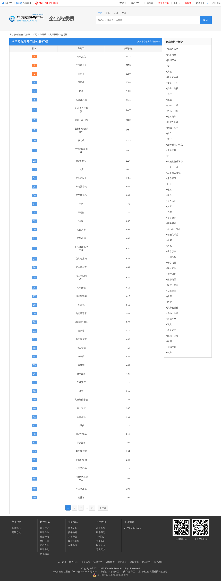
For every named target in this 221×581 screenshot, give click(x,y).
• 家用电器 (171, 279)
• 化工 (169, 189)
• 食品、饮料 (172, 313)
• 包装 (169, 94)
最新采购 (44, 549)
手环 (81, 203)
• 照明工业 (171, 60)
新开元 (177, 3)
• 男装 (169, 71)
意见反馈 (100, 549)
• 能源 (169, 296)
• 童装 (169, 139)
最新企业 (44, 532)
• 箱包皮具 (171, 150)
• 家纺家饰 (171, 268)
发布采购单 (73, 541)
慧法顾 (150, 3)
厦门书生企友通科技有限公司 (152, 571)
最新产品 (44, 528)
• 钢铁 (169, 195)
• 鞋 (167, 156)
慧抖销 (188, 3)
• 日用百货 (171, 257)
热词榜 (43, 34)
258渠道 (100, 536)
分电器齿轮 (81, 186)
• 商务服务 (171, 223)
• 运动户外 (171, 347)
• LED (169, 184)
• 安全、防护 (172, 88)
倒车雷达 (81, 348)
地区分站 (44, 541)
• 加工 (169, 206)
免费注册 (27, 3)
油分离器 (81, 229)
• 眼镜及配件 (172, 122)
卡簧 (81, 169)
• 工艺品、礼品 (173, 229)
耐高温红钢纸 (81, 322)
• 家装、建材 (172, 285)
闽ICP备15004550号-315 (84, 571)
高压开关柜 (81, 99)
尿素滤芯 (81, 442)
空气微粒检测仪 (81, 151)
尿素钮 (81, 82)
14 (92, 507)
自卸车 (81, 365)
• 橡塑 (169, 240)
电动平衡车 (81, 434)
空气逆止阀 (81, 258)
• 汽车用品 (171, 54)
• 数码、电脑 (172, 111)
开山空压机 (81, 489)
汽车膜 (81, 356)
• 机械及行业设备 (174, 161)
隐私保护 (110, 562)
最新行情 (44, 536)
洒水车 (81, 74)
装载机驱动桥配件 (81, 130)
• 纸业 (169, 99)
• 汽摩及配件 (172, 307)
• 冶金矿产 (171, 330)
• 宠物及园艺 (172, 49)
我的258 (135, 3)
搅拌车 (81, 497)
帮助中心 (216, 3)
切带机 (81, 305)
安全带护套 (81, 267)
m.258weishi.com (132, 528)
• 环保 (169, 246)
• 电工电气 (171, 116)
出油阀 (81, 425)
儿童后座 (81, 416)
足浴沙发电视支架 (81, 248)
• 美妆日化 (171, 274)
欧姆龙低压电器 (81, 110)
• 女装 (169, 66)
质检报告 (44, 553)
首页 (34, 34)
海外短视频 (163, 3)
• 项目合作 (171, 217)
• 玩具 (169, 324)
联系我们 (100, 532)
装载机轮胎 (81, 460)
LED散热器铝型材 (81, 479)
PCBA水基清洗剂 (81, 277)
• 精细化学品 (172, 234)
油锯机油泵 (81, 161)
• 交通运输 (171, 290)
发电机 (81, 140)
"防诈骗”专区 (129, 571)
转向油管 (81, 408)
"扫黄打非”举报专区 (109, 571)
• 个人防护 (171, 201)
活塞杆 (81, 221)
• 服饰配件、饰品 (174, 144)
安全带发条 (81, 178)
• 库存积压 (171, 178)
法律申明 (98, 562)
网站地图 (146, 562)
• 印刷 (169, 341)
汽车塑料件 (81, 468)
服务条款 (85, 562)
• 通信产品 (171, 319)
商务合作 (100, 528)
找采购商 (72, 532)
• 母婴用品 (171, 262)
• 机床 (169, 352)
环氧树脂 (81, 238)
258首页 (122, 3)
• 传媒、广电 (172, 83)
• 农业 (169, 302)
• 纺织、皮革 (172, 128)
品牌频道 (72, 545)
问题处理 (100, 545)
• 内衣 (169, 133)
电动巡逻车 (81, 313)
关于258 (100, 541)
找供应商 (72, 528)
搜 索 (205, 20)
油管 (81, 391)
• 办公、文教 (172, 105)
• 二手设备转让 (173, 172)
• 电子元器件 (172, 77)
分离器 (81, 330)
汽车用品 (81, 56)
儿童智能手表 (81, 399)
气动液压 (81, 382)
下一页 (102, 507)
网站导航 (16, 532)
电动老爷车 (81, 451)
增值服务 (200, 3)
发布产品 (72, 536)
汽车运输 (81, 287)
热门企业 (44, 545)
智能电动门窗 (81, 120)
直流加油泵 (81, 65)
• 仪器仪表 (171, 251)
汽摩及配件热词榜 (58, 34)
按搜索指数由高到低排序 (148, 41)
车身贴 (81, 212)
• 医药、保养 (172, 335)
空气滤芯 (81, 373)
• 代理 (169, 212)
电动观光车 (81, 339)
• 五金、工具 (172, 167)
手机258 (8, 3)
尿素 (81, 91)
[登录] (19, 3)
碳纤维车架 (81, 296)
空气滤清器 (81, 195)
